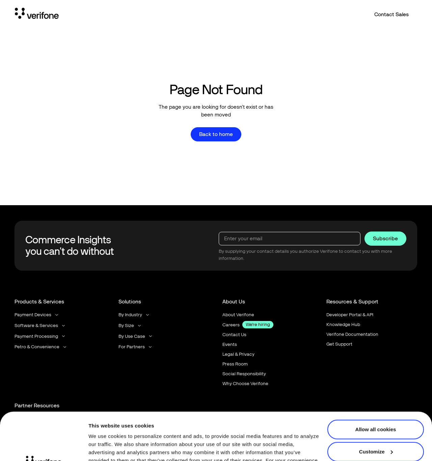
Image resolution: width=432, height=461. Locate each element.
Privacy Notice (107, 429)
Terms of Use (154, 429)
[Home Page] (37, 14)
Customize (376, 404)
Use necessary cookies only (375, 426)
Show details (104, 448)
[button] (37, 315)
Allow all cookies (375, 382)
